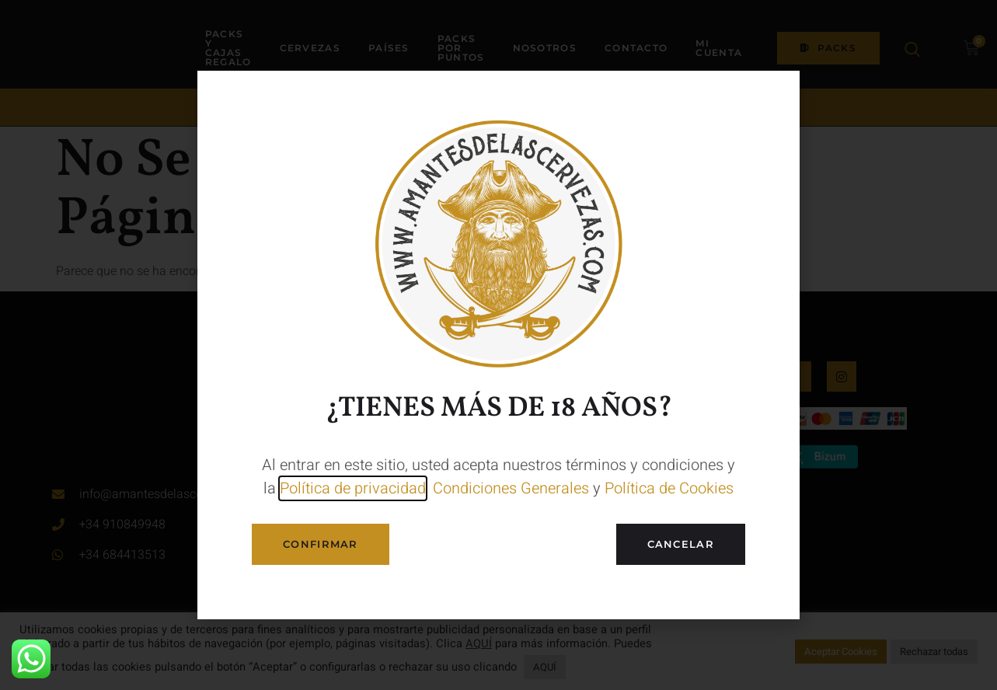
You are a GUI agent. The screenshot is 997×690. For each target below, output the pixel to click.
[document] (498, 345)
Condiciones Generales (511, 488)
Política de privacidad (353, 488)
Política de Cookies (669, 488)
